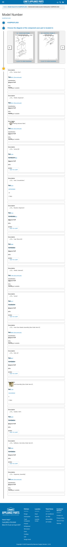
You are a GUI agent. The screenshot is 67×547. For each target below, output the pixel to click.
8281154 (11, 154)
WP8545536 (12, 452)
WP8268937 (12, 362)
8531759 (11, 389)
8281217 (11, 301)
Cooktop (26, 534)
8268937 (11, 358)
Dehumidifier (49, 519)
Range (25, 514)
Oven (25, 531)
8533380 (11, 244)
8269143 (11, 185)
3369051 (15, 77)
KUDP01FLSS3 (6, 18)
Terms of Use (60, 520)
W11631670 (12, 305)
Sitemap (59, 523)
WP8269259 (12, 420)
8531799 (15, 275)
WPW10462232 (13, 216)
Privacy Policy (60, 518)
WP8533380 (12, 248)
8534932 (15, 128)
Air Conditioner (50, 514)
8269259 (11, 417)
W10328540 (12, 393)
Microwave (27, 529)
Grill (25, 537)
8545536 (11, 448)
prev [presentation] (10, 47)
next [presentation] (63, 47)
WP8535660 (12, 189)
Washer (37, 516)
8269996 (15, 479)
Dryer (36, 514)
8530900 (15, 332)
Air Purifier (48, 522)
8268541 (15, 103)
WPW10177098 (13, 158)
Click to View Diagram (23, 61)
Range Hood (27, 539)
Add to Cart (14, 169)
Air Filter (48, 516)
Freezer (26, 523)
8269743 (11, 213)
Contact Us (60, 515)
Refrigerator (27, 526)
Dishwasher (27, 516)
